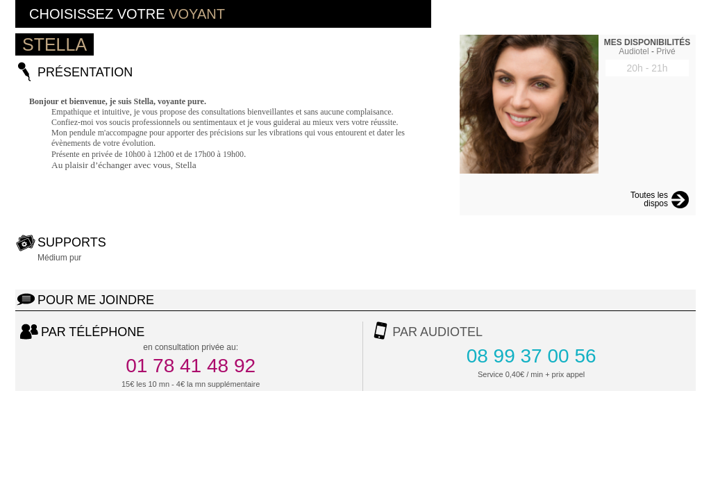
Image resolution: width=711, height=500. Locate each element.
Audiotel (634, 51)
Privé (665, 51)
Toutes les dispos (649, 199)
